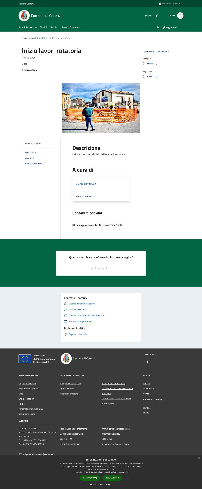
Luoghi (146, 407)
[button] (101, 484)
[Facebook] (155, 15)
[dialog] (101, 472)
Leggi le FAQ (66, 438)
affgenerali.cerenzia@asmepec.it (39, 454)
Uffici (21, 393)
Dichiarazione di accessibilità (115, 444)
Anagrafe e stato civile (70, 383)
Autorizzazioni (108, 403)
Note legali (107, 438)
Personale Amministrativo (31, 408)
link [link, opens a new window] (128, 472)
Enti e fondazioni (27, 398)
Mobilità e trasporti (69, 393)
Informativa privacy (111, 433)
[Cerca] (180, 15)
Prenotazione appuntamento (73, 428)
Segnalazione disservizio (71, 433)
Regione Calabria (27, 3)
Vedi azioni (164, 51)
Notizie (44, 38)
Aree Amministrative (28, 388)
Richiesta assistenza (69, 444)
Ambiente (106, 393)
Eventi (146, 412)
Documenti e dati (27, 414)
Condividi (150, 51)
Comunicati (148, 388)
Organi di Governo (27, 383)
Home (24, 38)
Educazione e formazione (113, 383)
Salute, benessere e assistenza (116, 398)
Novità (35, 38)
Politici (22, 403)
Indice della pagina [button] (33, 143)
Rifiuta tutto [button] (112, 478)
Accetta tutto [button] (90, 478)
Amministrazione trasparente (116, 428)
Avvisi (146, 393)
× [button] (199, 458)
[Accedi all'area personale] (169, 3)
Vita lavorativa (67, 388)
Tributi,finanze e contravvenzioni (117, 388)
